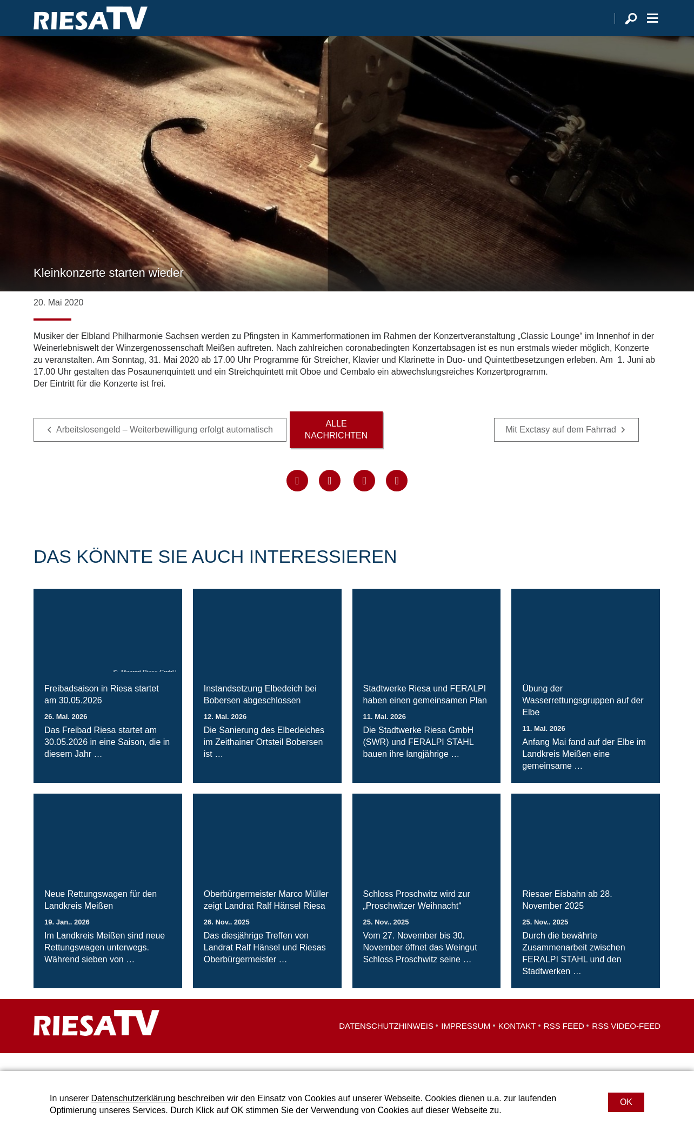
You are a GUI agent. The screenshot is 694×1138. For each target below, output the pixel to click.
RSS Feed (564, 1043)
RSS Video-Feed (626, 1043)
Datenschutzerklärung (133, 1098)
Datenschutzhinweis (386, 1043)
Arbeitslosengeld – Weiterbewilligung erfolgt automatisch (165, 447)
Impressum (465, 1043)
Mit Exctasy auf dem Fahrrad (560, 447)
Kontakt (517, 1043)
